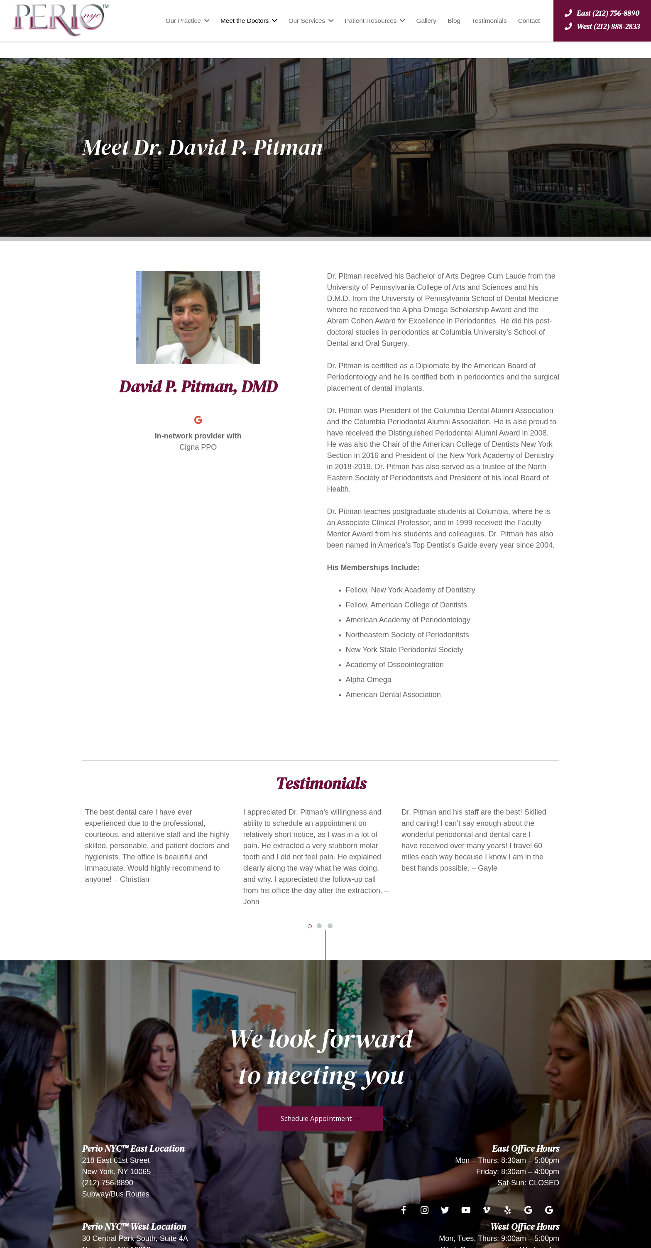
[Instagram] (424, 1210)
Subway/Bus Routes (115, 1194)
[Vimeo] (486, 1210)
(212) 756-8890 (107, 1183)
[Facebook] (403, 1210)
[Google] (198, 420)
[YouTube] (465, 1210)
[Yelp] (507, 1210)
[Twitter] (445, 1210)
